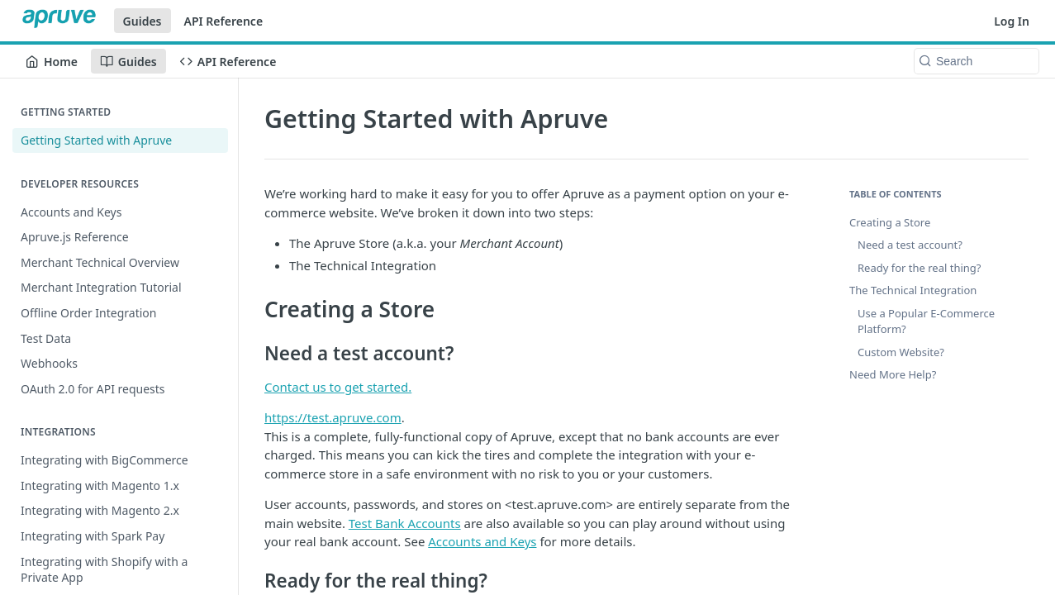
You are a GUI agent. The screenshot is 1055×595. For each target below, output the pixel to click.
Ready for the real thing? (919, 267)
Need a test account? (910, 244)
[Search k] (976, 61)
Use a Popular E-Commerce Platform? (926, 321)
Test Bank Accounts (405, 523)
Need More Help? (892, 374)
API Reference (224, 21)
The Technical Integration (913, 290)
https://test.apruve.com (333, 417)
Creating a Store (889, 222)
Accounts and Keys (482, 541)
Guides (142, 21)
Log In (1011, 21)
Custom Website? (901, 352)
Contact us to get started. (337, 386)
